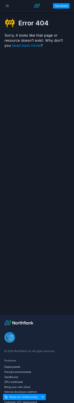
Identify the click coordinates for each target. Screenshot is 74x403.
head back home (26, 45)
